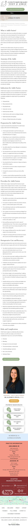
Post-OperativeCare (17, 422)
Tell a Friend (13, 510)
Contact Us (23, 510)
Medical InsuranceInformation (17, 429)
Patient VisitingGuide (17, 416)
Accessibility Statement (14, 513)
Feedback (4, 510)
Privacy (18, 508)
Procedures (23, 24)
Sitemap (24, 508)
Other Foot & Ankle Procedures (11, 359)
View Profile (14, 401)
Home (3, 508)
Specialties (10, 24)
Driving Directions (14, 458)
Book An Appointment (16, 9)
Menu (14, 13)
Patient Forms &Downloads (17, 410)
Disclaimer (10, 508)
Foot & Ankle (17, 24)
